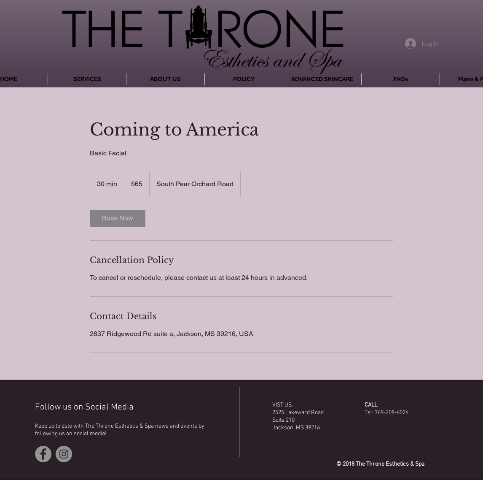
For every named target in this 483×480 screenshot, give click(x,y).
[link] (117, 218)
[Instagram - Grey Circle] (64, 454)
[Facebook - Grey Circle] (43, 454)
